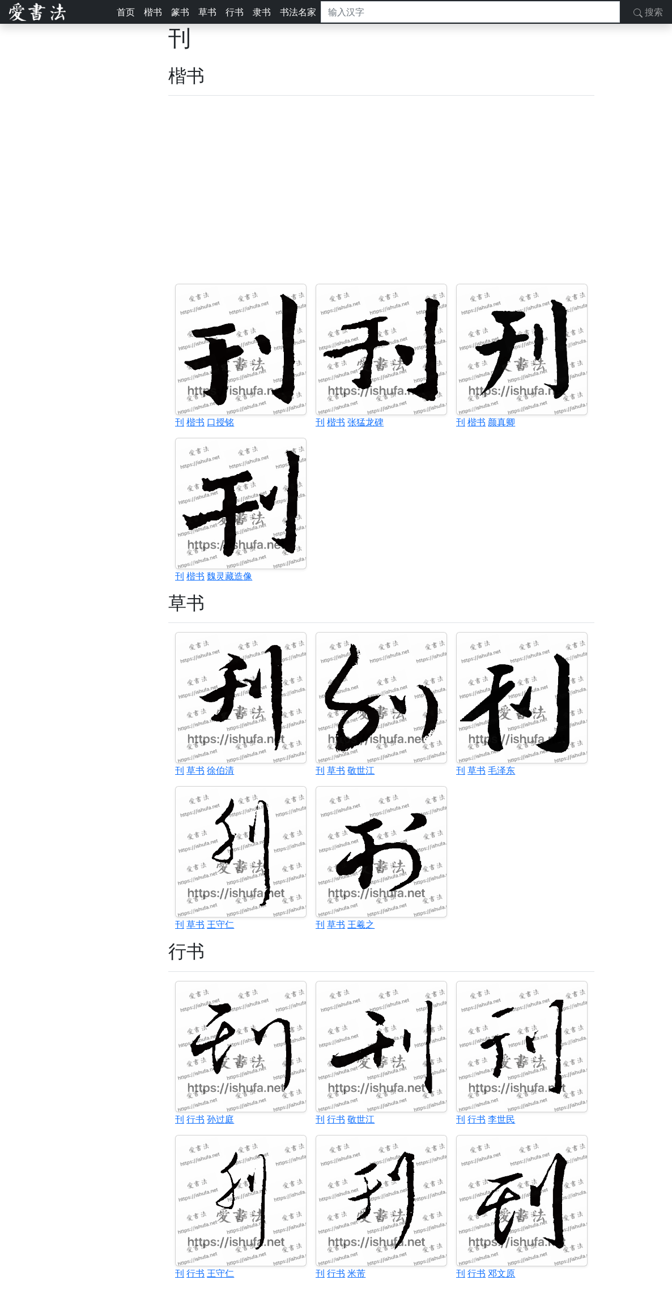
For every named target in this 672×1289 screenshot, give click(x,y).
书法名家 (298, 12)
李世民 (501, 1119)
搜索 (648, 12)
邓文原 (501, 1273)
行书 (235, 12)
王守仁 (220, 924)
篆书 (180, 12)
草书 (207, 12)
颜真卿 (501, 422)
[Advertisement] (381, 189)
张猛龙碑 (365, 422)
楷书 (153, 12)
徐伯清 (220, 770)
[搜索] (470, 12)
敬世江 (361, 770)
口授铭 (220, 422)
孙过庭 (220, 1119)
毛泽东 (501, 770)
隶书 (262, 12)
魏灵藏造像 (229, 576)
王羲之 (361, 924)
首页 (126, 12)
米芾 (356, 1273)
